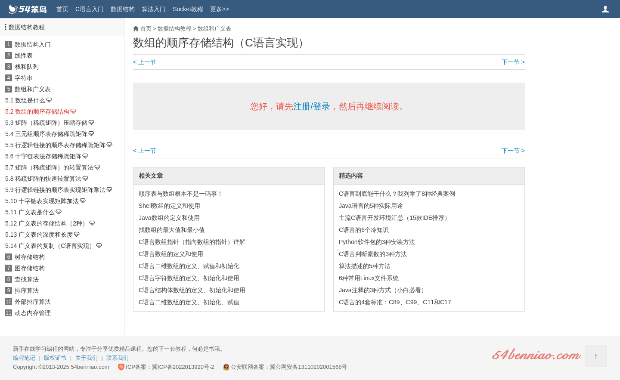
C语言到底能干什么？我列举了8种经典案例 (397, 193)
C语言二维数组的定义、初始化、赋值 (189, 302)
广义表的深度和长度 (46, 234)
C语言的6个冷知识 (364, 229)
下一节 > (513, 62)
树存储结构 (30, 256)
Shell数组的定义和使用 (169, 205)
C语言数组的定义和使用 (171, 253)
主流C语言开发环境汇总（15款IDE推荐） (394, 217)
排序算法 (27, 290)
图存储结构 (30, 268)
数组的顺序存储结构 (42, 111)
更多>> (219, 9)
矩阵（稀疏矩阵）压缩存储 (51, 122)
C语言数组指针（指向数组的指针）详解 (192, 241)
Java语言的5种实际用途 (371, 205)
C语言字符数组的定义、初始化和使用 (189, 278)
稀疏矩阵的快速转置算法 (48, 178)
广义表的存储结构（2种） (53, 223)
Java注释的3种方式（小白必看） (383, 290)
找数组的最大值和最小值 (172, 229)
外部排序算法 (33, 301)
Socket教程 (188, 9)
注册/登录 (311, 106)
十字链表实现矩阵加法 (49, 201)
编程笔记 (24, 358)
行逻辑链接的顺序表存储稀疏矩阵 (60, 145)
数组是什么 (30, 100)
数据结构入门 (33, 44)
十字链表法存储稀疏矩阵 (48, 156)
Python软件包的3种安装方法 (377, 241)
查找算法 (27, 279)
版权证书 (55, 358)
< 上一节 (144, 62)
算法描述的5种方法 (365, 266)
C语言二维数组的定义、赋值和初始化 (189, 266)
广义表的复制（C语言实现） (57, 245)
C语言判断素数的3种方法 (373, 253)
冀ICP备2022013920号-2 (183, 367)
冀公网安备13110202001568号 (308, 367)
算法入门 (154, 9)
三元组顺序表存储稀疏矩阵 (51, 133)
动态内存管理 (33, 312)
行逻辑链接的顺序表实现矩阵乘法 (60, 189)
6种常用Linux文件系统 (369, 278)
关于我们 (86, 358)
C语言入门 (89, 9)
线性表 (24, 55)
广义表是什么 (37, 212)
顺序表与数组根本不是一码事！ (181, 193)
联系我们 (117, 358)
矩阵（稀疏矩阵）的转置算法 (54, 167)
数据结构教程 (27, 27)
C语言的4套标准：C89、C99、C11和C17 (395, 302)
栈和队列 (27, 66)
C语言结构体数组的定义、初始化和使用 (192, 290)
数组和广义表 (33, 89)
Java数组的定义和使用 (169, 217)
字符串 (24, 77)
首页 (62, 9)
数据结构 (123, 9)
